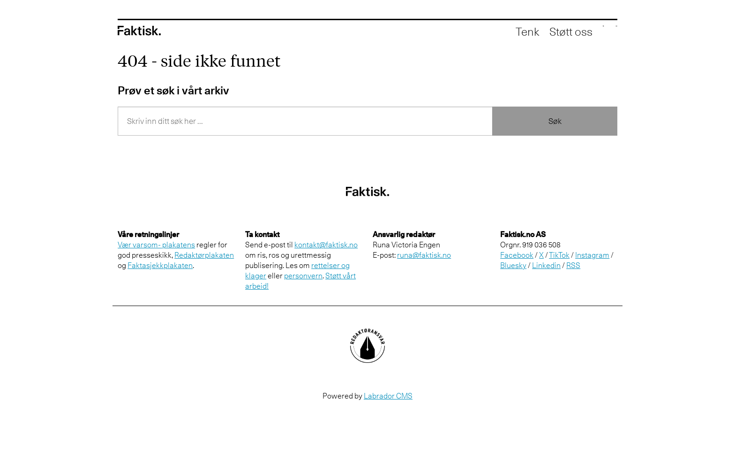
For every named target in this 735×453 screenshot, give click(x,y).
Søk (555, 121)
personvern (303, 275)
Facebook (516, 255)
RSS (573, 265)
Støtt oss (527, 33)
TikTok (559, 255)
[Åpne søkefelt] (569, 32)
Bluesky (513, 265)
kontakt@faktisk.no (326, 244)
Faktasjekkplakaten (160, 265)
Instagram (592, 255)
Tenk (484, 33)
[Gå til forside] (139, 32)
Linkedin (546, 265)
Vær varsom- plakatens (156, 244)
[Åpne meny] (603, 32)
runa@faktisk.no (424, 255)
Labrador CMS (388, 396)
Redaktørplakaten (204, 255)
